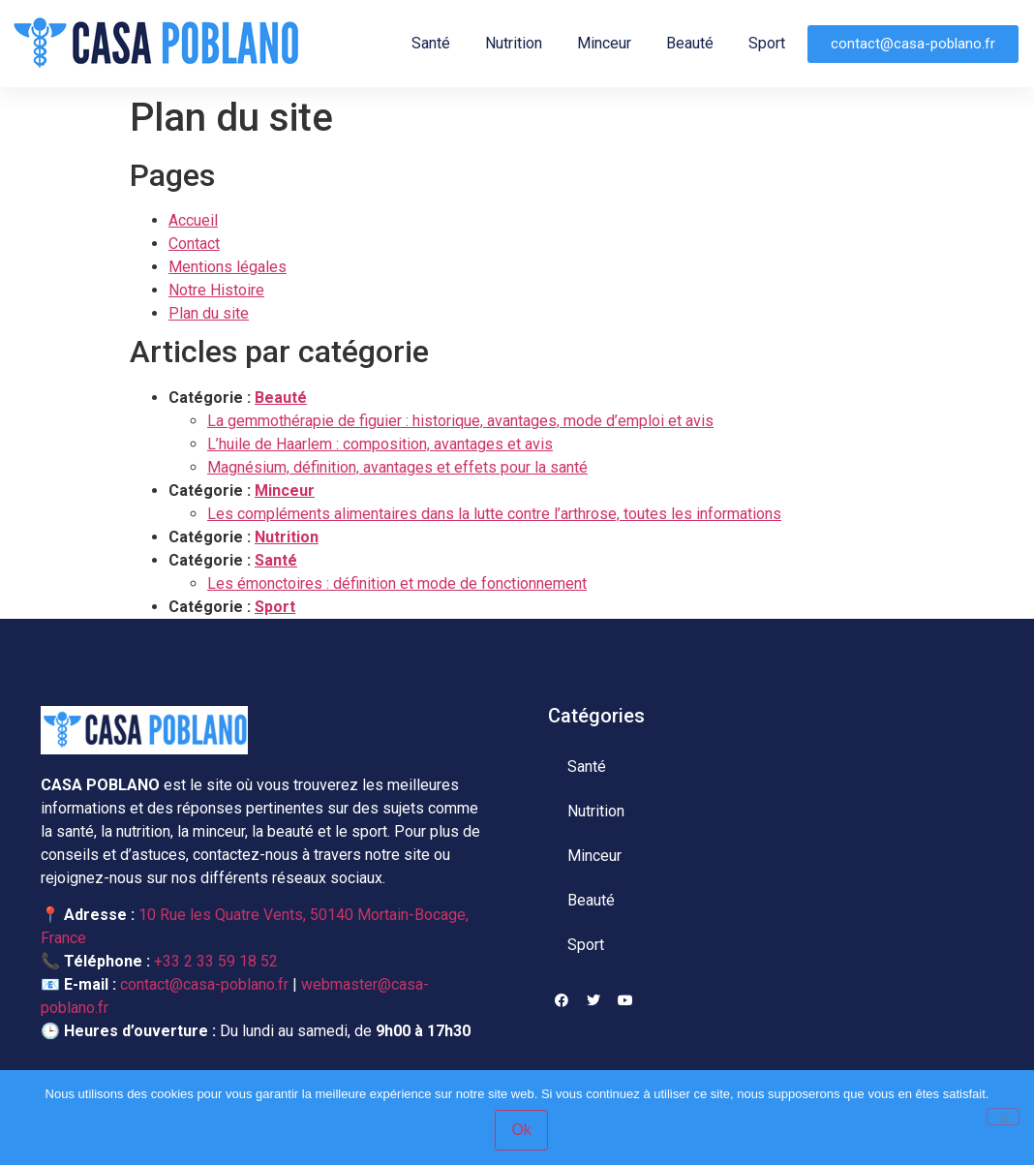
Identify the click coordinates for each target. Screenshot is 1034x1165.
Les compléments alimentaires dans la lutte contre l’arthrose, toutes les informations (494, 514)
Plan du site (208, 313)
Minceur (604, 43)
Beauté (690, 43)
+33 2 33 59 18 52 (216, 961)
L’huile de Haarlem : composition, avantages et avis (380, 444)
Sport (766, 43)
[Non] (1003, 1116)
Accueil (193, 220)
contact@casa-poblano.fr (204, 984)
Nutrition (513, 43)
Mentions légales (227, 267)
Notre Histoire (216, 290)
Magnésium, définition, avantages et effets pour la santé (397, 467)
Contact (194, 243)
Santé (430, 43)
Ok (522, 1129)
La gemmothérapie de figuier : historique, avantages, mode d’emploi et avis (460, 421)
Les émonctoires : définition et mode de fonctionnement (397, 583)
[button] (913, 44)
